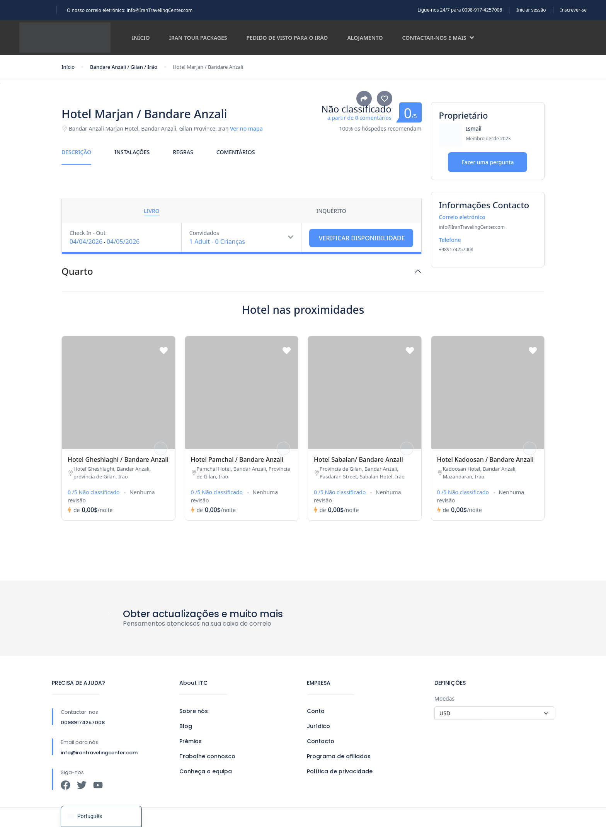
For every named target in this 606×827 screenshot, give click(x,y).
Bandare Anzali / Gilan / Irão (123, 66)
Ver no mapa (246, 128)
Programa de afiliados (339, 756)
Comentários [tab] (235, 152)
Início (141, 37)
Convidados (204, 233)
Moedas (444, 698)
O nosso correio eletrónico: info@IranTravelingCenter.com (129, 10)
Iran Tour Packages (198, 37)
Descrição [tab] (76, 152)
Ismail (474, 128)
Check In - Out (88, 233)
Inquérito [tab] (331, 210)
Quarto (77, 271)
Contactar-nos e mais (438, 37)
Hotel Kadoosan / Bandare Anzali (485, 459)
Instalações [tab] (132, 152)
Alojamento (365, 37)
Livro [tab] (152, 210)
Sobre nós (193, 711)
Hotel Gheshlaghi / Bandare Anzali (118, 459)
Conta (316, 711)
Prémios (190, 741)
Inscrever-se (573, 10)
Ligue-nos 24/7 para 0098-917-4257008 (459, 10)
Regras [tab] (183, 152)
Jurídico (318, 726)
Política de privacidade (340, 771)
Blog (185, 726)
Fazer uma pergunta (487, 162)
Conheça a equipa (205, 771)
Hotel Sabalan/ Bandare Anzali (358, 459)
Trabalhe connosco (207, 756)
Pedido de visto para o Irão (287, 37)
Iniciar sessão (531, 10)
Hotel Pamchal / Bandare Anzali (237, 459)
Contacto (320, 741)
